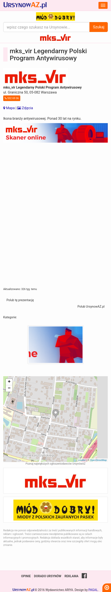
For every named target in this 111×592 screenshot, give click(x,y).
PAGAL (93, 590)
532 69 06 (12, 98)
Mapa (9, 108)
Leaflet (82, 460)
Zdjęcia (25, 108)
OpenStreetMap (98, 460)
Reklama (71, 576)
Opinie (26, 576)
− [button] (9, 388)
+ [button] (9, 382)
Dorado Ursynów (47, 576)
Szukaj (98, 27)
